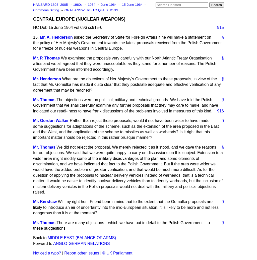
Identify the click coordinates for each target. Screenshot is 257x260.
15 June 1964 (133, 5)
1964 (92, 5)
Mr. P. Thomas (46, 58)
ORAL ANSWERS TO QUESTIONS (91, 10)
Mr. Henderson (47, 79)
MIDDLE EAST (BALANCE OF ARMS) (82, 238)
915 (220, 27)
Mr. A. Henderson (56, 37)
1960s (78, 5)
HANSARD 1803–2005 (50, 5)
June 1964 (109, 5)
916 (220, 111)
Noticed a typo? (47, 253)
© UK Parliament (117, 253)
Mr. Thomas (44, 100)
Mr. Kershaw (45, 202)
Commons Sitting (46, 10)
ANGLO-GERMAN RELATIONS (81, 243)
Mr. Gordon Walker (51, 120)
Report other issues (81, 253)
